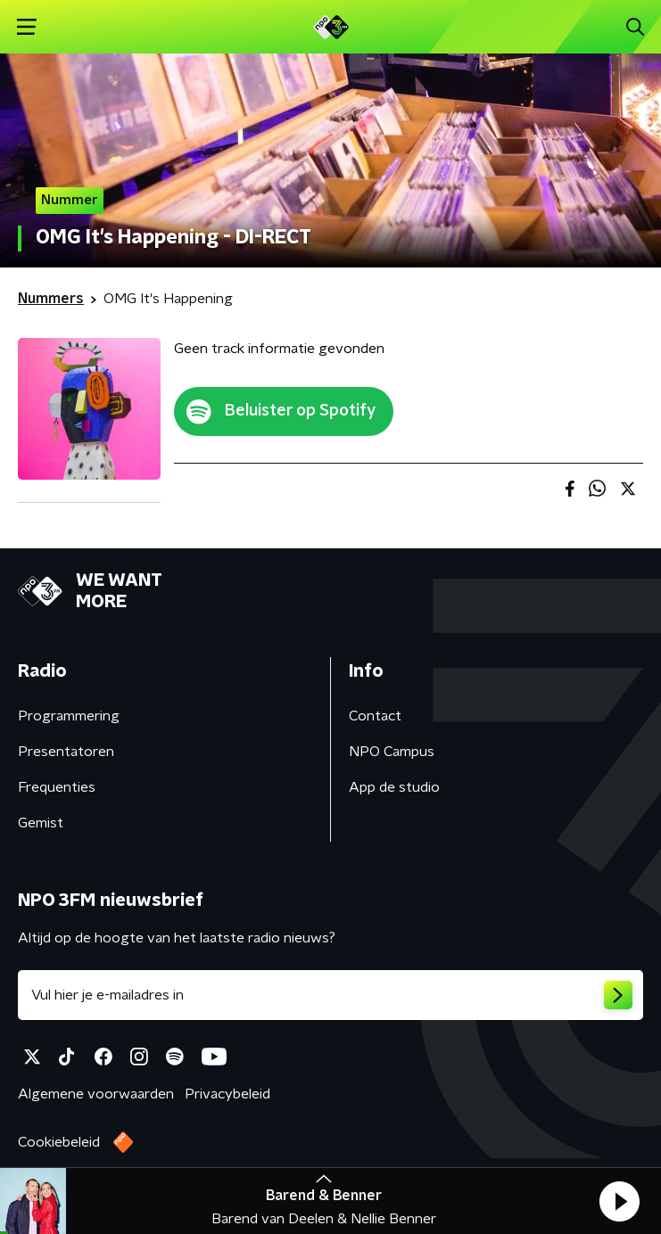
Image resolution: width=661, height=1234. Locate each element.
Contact (375, 716)
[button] (619, 1201)
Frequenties (56, 787)
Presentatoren (66, 752)
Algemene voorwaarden (96, 1094)
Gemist (40, 823)
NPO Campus (391, 752)
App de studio (394, 787)
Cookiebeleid (59, 1142)
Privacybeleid (227, 1094)
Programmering (69, 716)
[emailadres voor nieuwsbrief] (330, 995)
